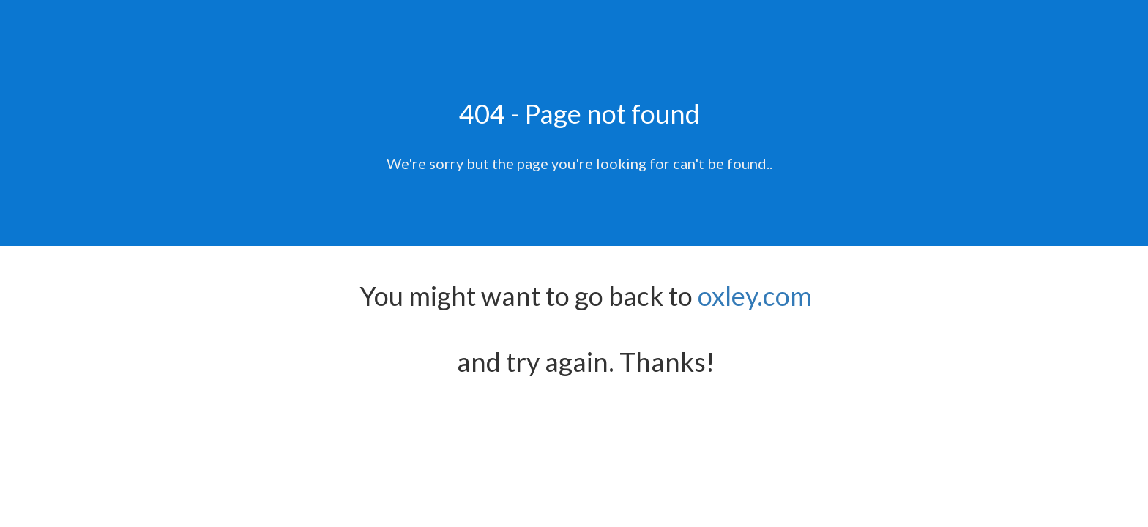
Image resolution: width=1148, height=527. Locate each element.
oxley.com (755, 296)
